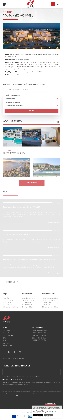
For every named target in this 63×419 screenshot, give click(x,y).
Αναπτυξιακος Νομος (39, 330)
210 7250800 (8, 302)
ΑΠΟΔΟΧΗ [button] (38, 415)
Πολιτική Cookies (49, 413)
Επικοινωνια (7, 346)
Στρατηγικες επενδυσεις (40, 336)
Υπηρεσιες (6, 333)
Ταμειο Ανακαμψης (39, 333)
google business (20, 352)
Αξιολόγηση (53, 4)
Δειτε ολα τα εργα (32, 183)
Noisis (30, 4)
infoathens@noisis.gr (11, 307)
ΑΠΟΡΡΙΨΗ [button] (48, 415)
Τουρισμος (7, 12)
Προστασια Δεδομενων (19, 358)
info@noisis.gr (28, 307)
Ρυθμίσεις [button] (35, 411)
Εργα (4, 338)
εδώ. (17, 395)
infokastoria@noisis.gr (50, 307)
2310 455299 (28, 302)
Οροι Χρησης (6, 358)
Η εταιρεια (6, 330)
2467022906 (47, 302)
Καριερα (6, 344)
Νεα (4, 341)
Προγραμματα (8, 336)
